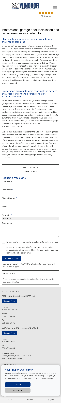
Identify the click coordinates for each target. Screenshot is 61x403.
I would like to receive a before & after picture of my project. (32, 242)
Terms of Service (8, 266)
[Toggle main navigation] (55, 7)
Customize (17, 390)
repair (18, 63)
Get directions (9, 301)
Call (10, 400)
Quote (51, 400)
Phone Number (9, 198)
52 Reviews (46, 16)
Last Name (7, 189)
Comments (7, 223)
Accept (18, 384)
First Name (7, 181)
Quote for (6, 215)
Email (30, 400)
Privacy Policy (46, 264)
